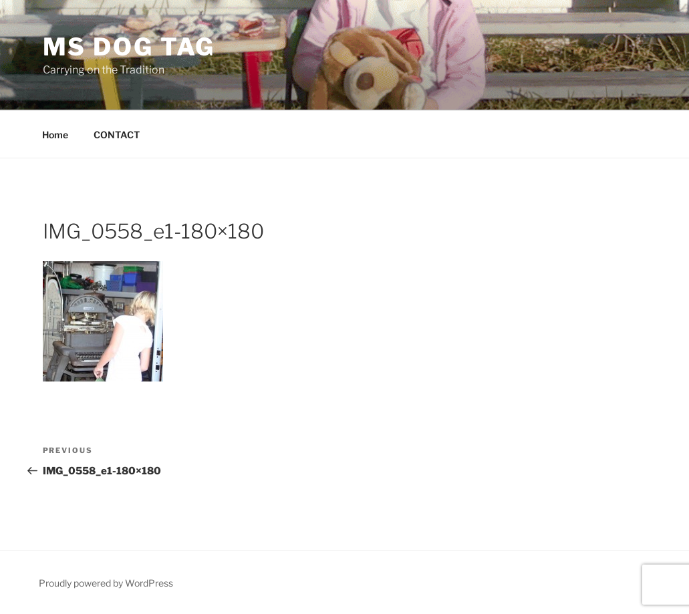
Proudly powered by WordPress (106, 583)
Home (55, 134)
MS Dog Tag (129, 46)
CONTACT (117, 134)
